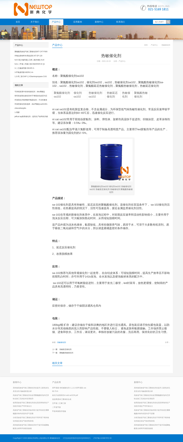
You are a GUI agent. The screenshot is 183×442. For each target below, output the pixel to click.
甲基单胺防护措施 (59, 411)
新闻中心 (99, 22)
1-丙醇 (17, 112)
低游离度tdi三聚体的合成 (61, 399)
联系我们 (120, 22)
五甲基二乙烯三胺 (59, 403)
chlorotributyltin (20, 108)
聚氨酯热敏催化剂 (66, 353)
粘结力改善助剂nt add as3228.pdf (65, 395)
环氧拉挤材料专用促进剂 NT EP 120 (28, 56)
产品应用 (56, 382)
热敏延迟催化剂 (65, 349)
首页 (18, 22)
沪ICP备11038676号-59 (102, 438)
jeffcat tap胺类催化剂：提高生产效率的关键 (31, 117)
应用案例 (77, 22)
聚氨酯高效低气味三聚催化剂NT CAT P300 (31, 52)
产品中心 (56, 22)
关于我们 (34, 22)
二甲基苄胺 (56, 407)
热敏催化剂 (61, 342)
